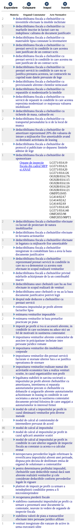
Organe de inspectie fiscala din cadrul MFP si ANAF (33, 166)
